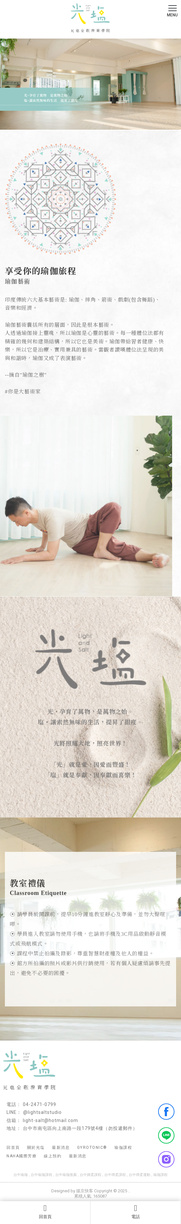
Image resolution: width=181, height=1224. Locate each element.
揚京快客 (84, 1190)
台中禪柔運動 (139, 1175)
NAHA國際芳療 (22, 1156)
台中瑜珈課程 (41, 1175)
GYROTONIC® (92, 1147)
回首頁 (45, 1211)
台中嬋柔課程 (90, 1175)
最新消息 (61, 1147)
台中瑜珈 (20, 1175)
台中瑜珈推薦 (66, 1175)
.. (129, 1190)
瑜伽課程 (123, 1147)
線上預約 (52, 1156)
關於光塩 (36, 1147)
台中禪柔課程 (115, 1175)
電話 (135, 1211)
